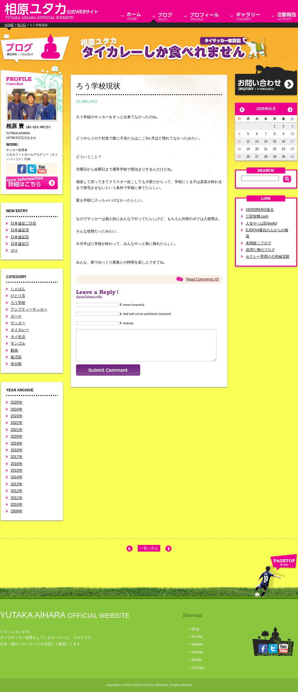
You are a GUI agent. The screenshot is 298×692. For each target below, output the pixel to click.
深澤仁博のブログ (260, 250)
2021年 (17, 430)
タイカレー (20, 330)
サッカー (18, 323)
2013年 (17, 484)
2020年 (17, 436)
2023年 (17, 416)
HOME (9, 25)
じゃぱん (18, 289)
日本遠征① (20, 244)
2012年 (17, 491)
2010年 (17, 504)
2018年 (17, 450)
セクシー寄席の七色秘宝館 (267, 256)
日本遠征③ (20, 230)
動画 (14, 350)
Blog (195, 629)
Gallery (197, 644)
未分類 (16, 364)
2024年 (17, 409)
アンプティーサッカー (29, 309)
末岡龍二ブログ (258, 243)
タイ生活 (18, 337)
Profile (197, 637)
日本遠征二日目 (23, 223)
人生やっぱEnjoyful (261, 223)
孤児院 (16, 357)
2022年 (17, 423)
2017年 (17, 457)
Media (197, 660)
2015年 (17, 470)
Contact (198, 668)
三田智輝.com (257, 216)
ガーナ (16, 316)
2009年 (17, 511)
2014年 (17, 477)
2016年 (17, 464)
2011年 (17, 498)
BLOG (21, 25)
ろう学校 (18, 303)
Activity (197, 652)
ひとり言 (18, 296)
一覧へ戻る (149, 548)
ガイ (14, 250)
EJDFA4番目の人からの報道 (267, 233)
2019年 (17, 443)
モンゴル (18, 343)
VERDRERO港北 (260, 210)
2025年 (17, 402)
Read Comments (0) (202, 279)
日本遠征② (20, 237)
